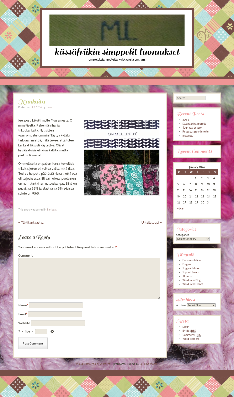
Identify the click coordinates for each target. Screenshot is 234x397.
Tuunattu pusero (192, 127)
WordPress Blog (191, 280)
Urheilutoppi (152, 222)
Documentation (191, 260)
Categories (182, 234)
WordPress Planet (192, 284)
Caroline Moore (148, 363)
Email (22, 314)
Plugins (186, 264)
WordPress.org (190, 338)
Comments (191, 335)
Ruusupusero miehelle (195, 131)
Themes (187, 276)
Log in (186, 326)
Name (23, 305)
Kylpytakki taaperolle (194, 123)
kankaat (52, 209)
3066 (185, 119)
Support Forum (190, 272)
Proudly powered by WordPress (94, 363)
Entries (189, 330)
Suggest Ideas (190, 268)
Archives (181, 305)
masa (49, 107)
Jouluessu (187, 135)
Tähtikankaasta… (31, 222)
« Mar (180, 208)
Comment (25, 255)
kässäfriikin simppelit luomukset (117, 52)
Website (24, 323)
